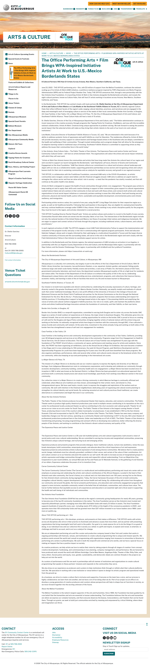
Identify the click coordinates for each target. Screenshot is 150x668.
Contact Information (15, 226)
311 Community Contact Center (17, 632)
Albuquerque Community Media (21, 140)
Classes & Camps (15, 108)
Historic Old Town (15, 144)
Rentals (11, 112)
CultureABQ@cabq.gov (13, 253)
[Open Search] (146, 9)
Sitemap (55, 642)
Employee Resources (60, 640)
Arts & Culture (56, 53)
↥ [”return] (147, 624)
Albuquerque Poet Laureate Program (19, 172)
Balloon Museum (14, 126)
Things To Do (94, 9)
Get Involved (139, 4)
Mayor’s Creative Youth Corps (20, 178)
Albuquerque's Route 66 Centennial (18, 193)
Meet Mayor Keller (121, 4)
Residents (81, 9)
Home (44, 53)
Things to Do (13, 94)
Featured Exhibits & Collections (21, 82)
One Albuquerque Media (18, 135)
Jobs (117, 9)
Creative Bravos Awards (17, 153)
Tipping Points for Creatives (19, 158)
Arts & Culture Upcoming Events (21, 54)
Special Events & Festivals (18, 59)
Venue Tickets (13, 103)
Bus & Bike (107, 9)
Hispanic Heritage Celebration (20, 183)
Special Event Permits (17, 121)
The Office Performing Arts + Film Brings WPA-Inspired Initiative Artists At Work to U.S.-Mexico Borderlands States (22, 73)
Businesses (69, 9)
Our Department (14, 130)
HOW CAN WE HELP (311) (99, 4)
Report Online (7, 647)
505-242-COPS (31, 651)
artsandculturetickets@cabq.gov (17, 282)
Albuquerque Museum (17, 117)
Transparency (128, 9)
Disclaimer (56, 635)
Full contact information (13, 260)
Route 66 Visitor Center (17, 187)
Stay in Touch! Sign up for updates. (116, 646)
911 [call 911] (14, 649)
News (68, 53)
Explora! (11, 149)
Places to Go (13, 99)
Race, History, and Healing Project (21, 167)
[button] (140, 9)
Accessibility (57, 637)
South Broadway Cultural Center (21, 162)
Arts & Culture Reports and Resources (19, 88)
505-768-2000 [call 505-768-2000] (16, 644)
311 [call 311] (7, 644)
